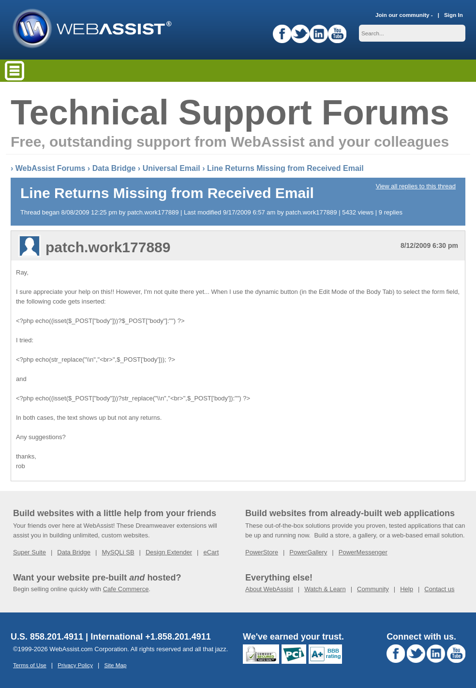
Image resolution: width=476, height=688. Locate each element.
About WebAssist (269, 589)
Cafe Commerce (126, 589)
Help (406, 589)
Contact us (439, 589)
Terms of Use (29, 665)
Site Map (115, 665)
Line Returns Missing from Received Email (285, 168)
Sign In (453, 15)
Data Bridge (114, 168)
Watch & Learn (325, 589)
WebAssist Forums (50, 168)
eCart (211, 552)
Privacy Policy (75, 665)
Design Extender (169, 552)
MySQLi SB (118, 552)
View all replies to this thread (416, 186)
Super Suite (29, 552)
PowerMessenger (363, 552)
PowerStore (261, 552)
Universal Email (171, 168)
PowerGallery (308, 552)
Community (373, 589)
